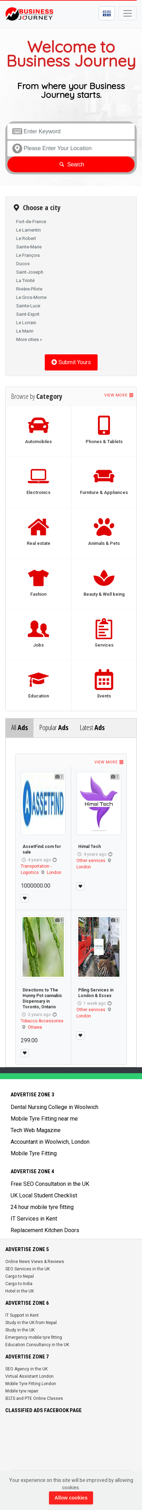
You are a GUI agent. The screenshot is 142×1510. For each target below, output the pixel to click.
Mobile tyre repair (21, 1391)
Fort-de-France (31, 221)
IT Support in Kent (22, 1315)
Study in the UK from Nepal (31, 1322)
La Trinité (25, 280)
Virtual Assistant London (29, 1376)
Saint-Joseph (29, 272)
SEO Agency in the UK (26, 1369)
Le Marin (24, 331)
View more (119, 395)
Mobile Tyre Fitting (34, 1153)
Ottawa (35, 1027)
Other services (90, 860)
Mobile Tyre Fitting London (30, 1383)
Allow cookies (71, 1498)
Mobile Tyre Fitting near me (44, 1118)
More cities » (29, 339)
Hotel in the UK (19, 1291)
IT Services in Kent (34, 1218)
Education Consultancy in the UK (37, 1344)
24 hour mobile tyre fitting (42, 1207)
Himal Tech (89, 846)
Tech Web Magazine (36, 1130)
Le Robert (26, 238)
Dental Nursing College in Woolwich (54, 1107)
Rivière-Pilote (29, 289)
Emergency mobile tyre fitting (33, 1337)
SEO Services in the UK (27, 1269)
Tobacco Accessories (42, 1020)
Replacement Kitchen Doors (45, 1230)
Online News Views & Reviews (34, 1261)
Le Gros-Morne (31, 297)
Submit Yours (71, 362)
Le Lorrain (26, 322)
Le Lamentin (28, 230)
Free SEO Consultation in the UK (50, 1184)
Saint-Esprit (27, 314)
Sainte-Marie (29, 246)
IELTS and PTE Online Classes (34, 1398)
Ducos (23, 263)
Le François (28, 255)
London (54, 872)
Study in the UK (20, 1330)
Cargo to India (18, 1283)
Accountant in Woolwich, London (50, 1141)
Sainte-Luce (28, 305)
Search (71, 164)
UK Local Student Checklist (44, 1195)
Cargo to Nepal (19, 1276)
